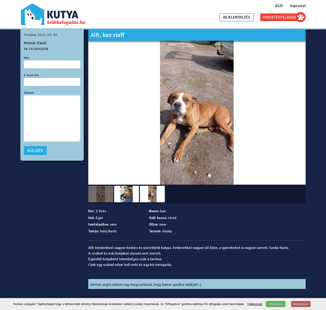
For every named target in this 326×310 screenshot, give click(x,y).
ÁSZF (279, 6)
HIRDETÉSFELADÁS (279, 17)
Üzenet (29, 93)
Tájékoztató (254, 304)
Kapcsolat (298, 6)
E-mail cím (31, 75)
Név (26, 58)
